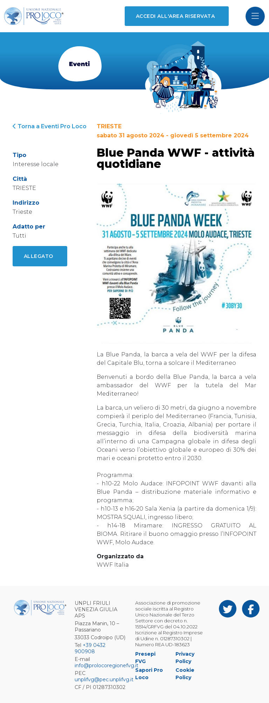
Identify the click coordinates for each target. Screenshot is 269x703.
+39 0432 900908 (90, 648)
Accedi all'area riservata (175, 16)
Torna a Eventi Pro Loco (50, 126)
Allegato (38, 256)
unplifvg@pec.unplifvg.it (104, 679)
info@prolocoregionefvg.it (106, 665)
